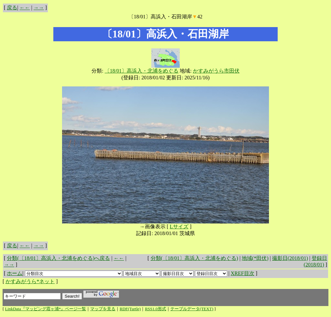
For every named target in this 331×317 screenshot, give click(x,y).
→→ (39, 7)
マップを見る (102, 308)
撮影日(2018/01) (290, 258)
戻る (12, 7)
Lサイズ (179, 226)
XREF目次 (242, 273)
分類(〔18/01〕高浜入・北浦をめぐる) (194, 258)
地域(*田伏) (255, 258)
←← (25, 7)
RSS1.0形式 (155, 308)
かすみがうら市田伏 (216, 71)
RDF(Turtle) (130, 308)
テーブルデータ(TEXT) (191, 308)
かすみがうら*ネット (30, 281)
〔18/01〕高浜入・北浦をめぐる (141, 71)
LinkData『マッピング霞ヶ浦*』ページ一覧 (45, 308)
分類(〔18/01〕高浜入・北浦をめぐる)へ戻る (58, 258)
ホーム (14, 273)
